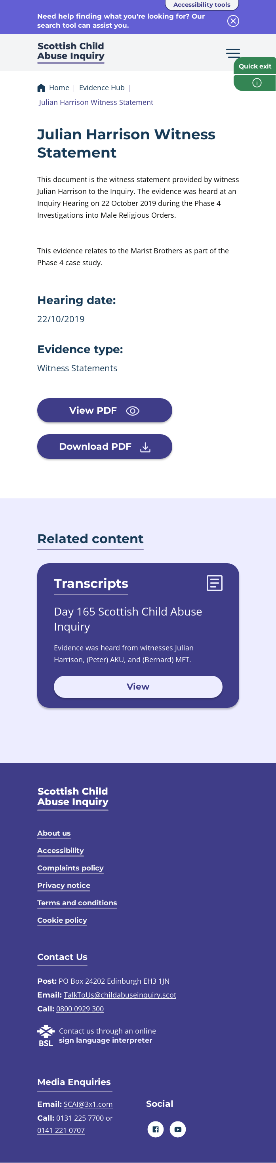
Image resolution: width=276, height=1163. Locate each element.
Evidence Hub (102, 88)
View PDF (100, 410)
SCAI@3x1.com (88, 1104)
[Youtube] (177, 1129)
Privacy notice (63, 885)
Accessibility (60, 850)
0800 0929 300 (80, 1008)
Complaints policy (70, 868)
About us (54, 833)
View (138, 687)
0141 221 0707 (61, 1130)
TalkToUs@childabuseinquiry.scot (120, 995)
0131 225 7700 (80, 1118)
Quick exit (255, 66)
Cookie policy (62, 920)
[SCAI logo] (72, 799)
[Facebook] (155, 1129)
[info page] (254, 84)
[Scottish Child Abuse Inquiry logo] (71, 55)
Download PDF (100, 447)
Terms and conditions (77, 903)
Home (59, 88)
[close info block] (233, 21)
